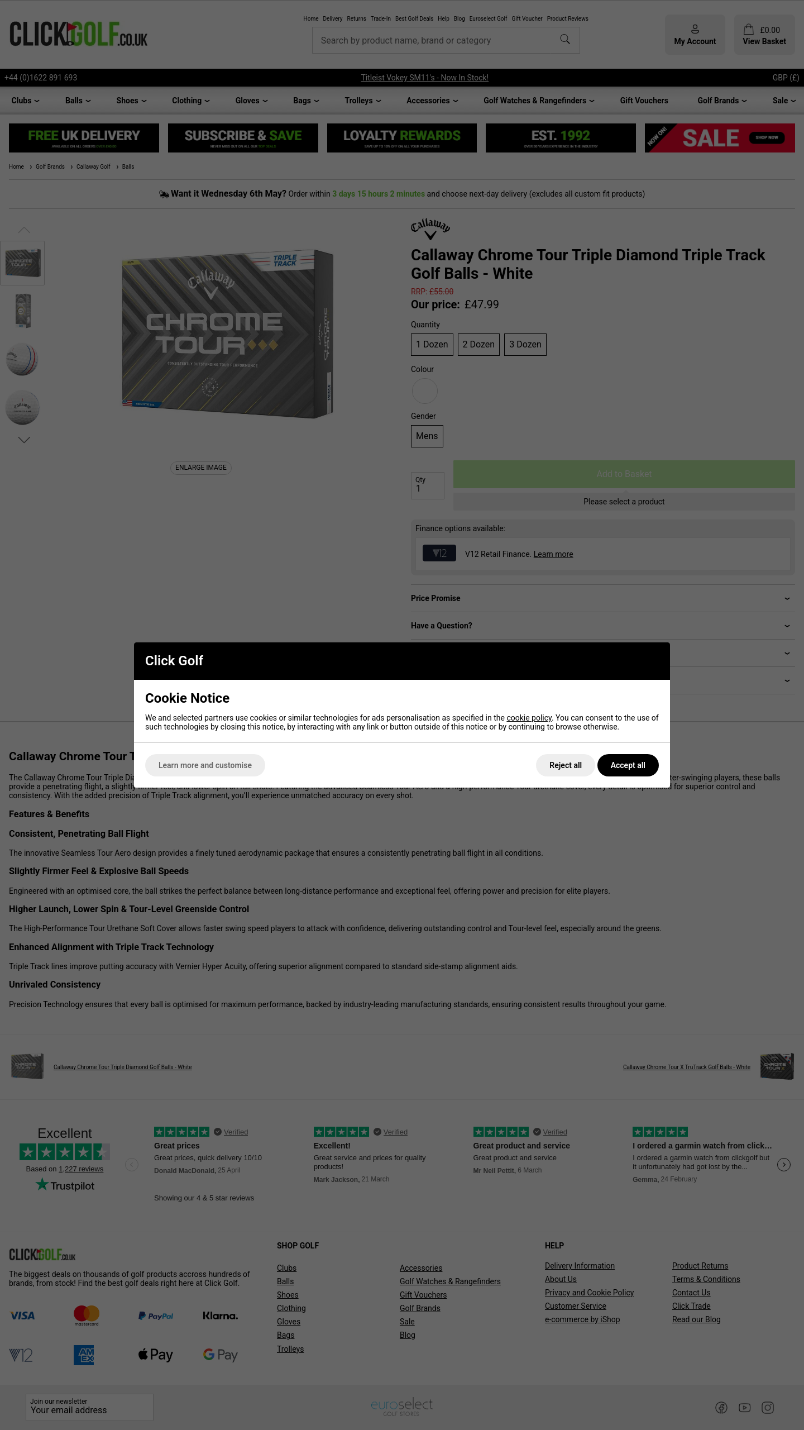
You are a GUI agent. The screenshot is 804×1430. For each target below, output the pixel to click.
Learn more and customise (205, 765)
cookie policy (529, 717)
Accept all (628, 765)
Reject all (565, 765)
